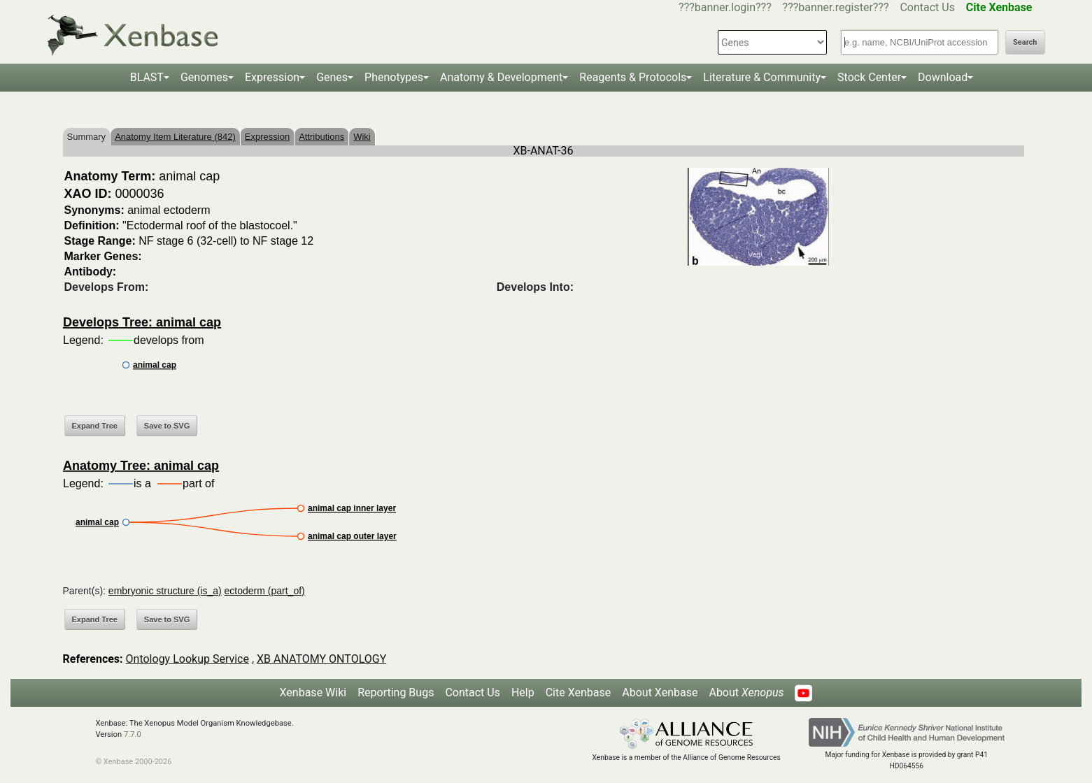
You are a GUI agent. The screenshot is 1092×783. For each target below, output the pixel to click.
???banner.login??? (725, 7)
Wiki (362, 136)
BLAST (147, 77)
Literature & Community (762, 77)
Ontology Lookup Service (187, 659)
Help (522, 692)
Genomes (204, 77)
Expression (272, 77)
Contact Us (927, 7)
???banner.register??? (836, 7)
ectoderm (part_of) (265, 590)
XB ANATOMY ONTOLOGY (321, 659)
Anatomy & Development (501, 77)
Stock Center (869, 77)
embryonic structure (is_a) (165, 590)
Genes (332, 77)
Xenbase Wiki (313, 692)
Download (942, 77)
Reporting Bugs (395, 692)
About (746, 692)
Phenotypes (393, 77)
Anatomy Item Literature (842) (175, 136)
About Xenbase (659, 692)
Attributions (321, 136)
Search (1025, 42)
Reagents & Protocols (632, 77)
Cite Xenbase (578, 692)
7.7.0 (132, 734)
